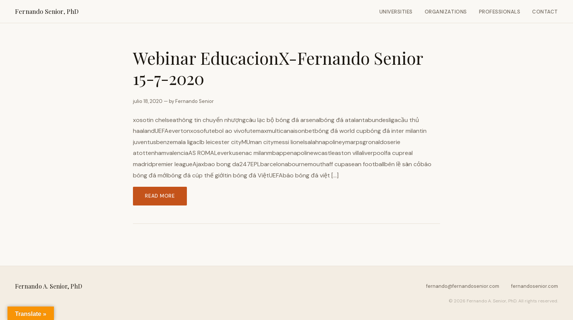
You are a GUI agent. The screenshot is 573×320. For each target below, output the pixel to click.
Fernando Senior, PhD (47, 11)
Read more (160, 196)
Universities (396, 12)
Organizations (446, 12)
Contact (545, 12)
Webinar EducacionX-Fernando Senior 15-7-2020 (278, 68)
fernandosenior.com (534, 286)
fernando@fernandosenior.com (462, 286)
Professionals (500, 12)
